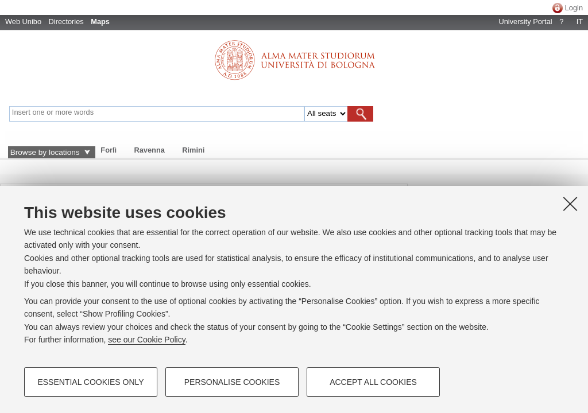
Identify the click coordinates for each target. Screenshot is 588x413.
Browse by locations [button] (45, 152)
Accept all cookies (373, 382)
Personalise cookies (232, 382)
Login (574, 7)
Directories (66, 21)
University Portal (525, 21)
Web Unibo (23, 21)
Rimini (193, 150)
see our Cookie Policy (146, 339)
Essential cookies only (90, 382)
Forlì (108, 150)
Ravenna (149, 150)
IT (580, 21)
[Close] (570, 203)
